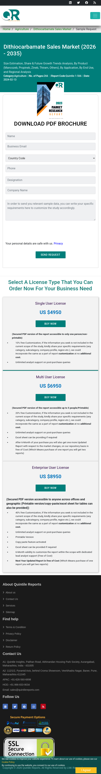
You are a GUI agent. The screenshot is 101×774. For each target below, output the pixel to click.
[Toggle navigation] (95, 15)
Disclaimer (10, 640)
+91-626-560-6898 (21, 679)
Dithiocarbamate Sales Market (52, 29)
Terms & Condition (14, 627)
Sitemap (9, 612)
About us (9, 592)
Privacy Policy (12, 633)
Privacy (58, 243)
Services (9, 605)
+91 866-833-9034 (20, 684)
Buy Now (50, 323)
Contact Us (10, 599)
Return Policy (11, 646)
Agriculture (22, 29)
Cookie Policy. (8, 762)
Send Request (50, 254)
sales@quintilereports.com (24, 689)
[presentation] (32, 230)
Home (6, 29)
